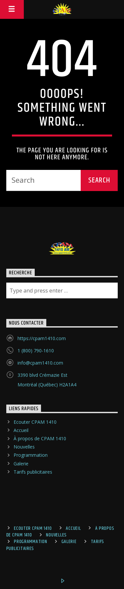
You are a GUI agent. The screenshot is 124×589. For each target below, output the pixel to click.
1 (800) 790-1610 (36, 350)
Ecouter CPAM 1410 (35, 422)
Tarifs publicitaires (33, 472)
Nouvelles (24, 447)
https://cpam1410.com (42, 338)
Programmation (31, 455)
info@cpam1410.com (40, 363)
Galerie (21, 463)
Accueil (21, 430)
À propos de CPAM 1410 (40, 438)
